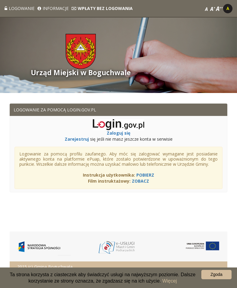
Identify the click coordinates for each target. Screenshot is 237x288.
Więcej (169, 280)
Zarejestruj (77, 139)
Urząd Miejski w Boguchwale (81, 73)
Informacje (53, 8)
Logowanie (19, 8)
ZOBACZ (140, 181)
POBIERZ (145, 175)
